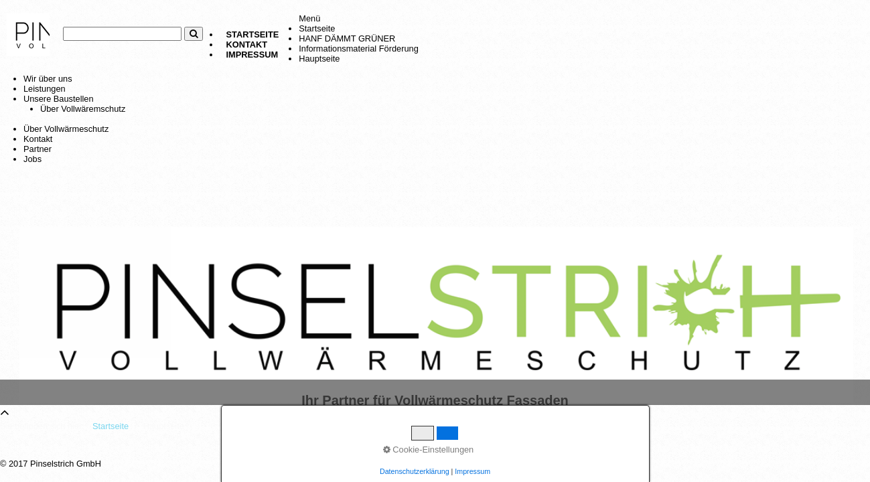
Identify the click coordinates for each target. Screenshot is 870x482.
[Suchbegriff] (122, 34)
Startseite (252, 34)
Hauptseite (319, 59)
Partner (37, 149)
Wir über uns (47, 79)
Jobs (32, 159)
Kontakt (247, 44)
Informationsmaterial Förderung (359, 49)
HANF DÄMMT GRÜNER (347, 38)
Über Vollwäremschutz (82, 109)
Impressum (252, 55)
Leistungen (44, 89)
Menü (309, 18)
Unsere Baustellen (58, 99)
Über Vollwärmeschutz (65, 129)
